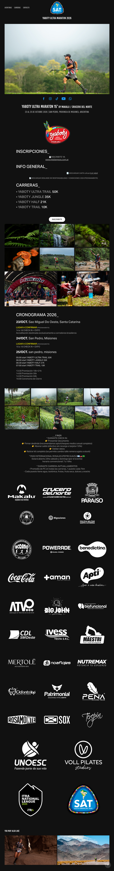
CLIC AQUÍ (94, 173)
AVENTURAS (8, 8)
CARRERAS (17, 8)
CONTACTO (26, 8)
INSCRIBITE (57, 219)
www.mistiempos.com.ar (57, 159)
